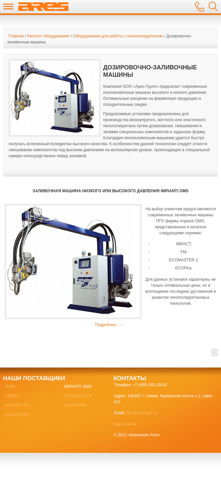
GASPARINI (74, 405)
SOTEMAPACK (77, 396)
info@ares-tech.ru (142, 413)
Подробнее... (107, 324)
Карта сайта (125, 424)
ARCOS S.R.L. (18, 405)
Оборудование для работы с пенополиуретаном (118, 36)
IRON (10, 386)
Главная (16, 36)
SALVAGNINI (16, 414)
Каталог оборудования (48, 36)
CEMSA (12, 396)
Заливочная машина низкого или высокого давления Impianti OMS (110, 191)
